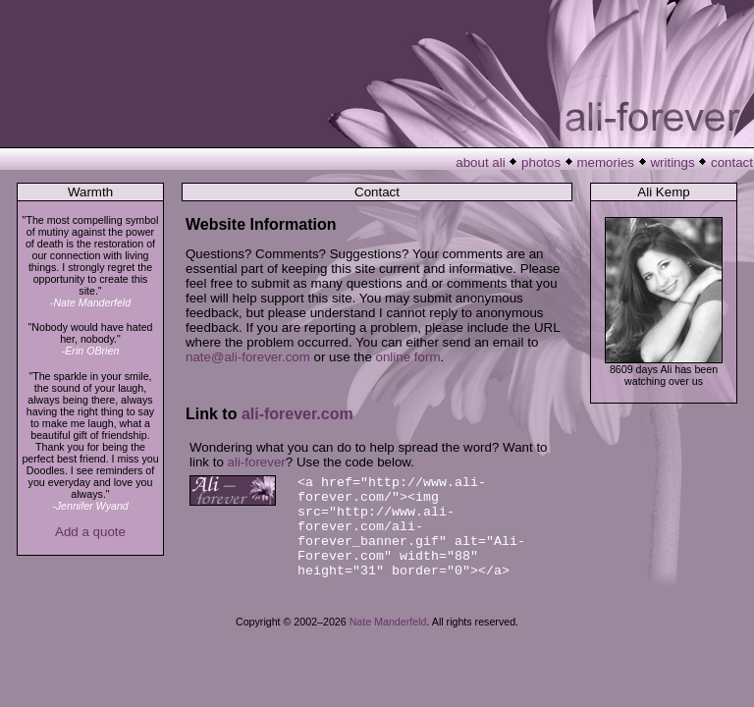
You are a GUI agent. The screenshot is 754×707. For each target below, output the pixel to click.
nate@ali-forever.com (248, 357)
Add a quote (90, 531)
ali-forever (257, 462)
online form (408, 357)
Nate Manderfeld (388, 621)
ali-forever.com (297, 414)
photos (541, 162)
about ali (480, 162)
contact (732, 162)
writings (672, 162)
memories (606, 162)
